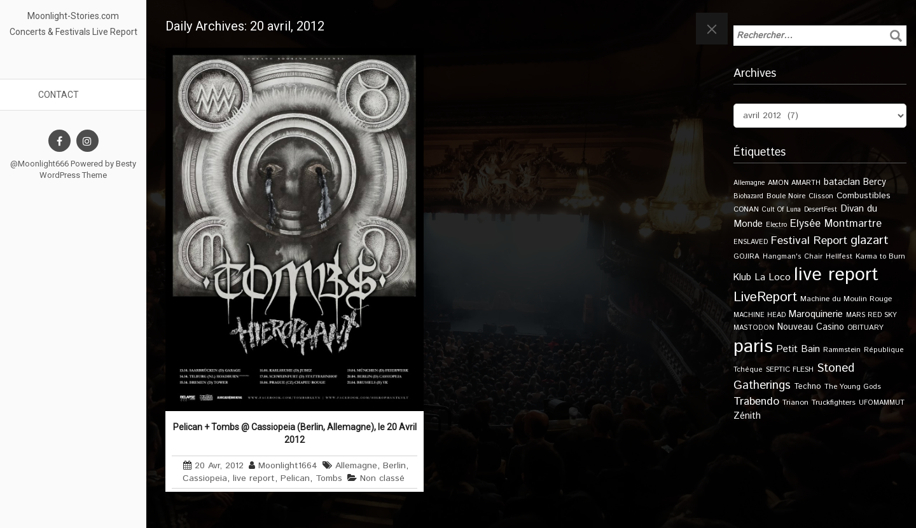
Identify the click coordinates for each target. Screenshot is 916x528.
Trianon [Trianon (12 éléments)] (795, 402)
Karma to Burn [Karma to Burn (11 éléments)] (880, 256)
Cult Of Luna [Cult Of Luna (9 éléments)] (781, 210)
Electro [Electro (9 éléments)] (776, 225)
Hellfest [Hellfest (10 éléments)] (839, 257)
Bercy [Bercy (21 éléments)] (874, 182)
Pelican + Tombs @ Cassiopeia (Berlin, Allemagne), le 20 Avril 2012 (295, 433)
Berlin (394, 465)
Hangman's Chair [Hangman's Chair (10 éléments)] (792, 257)
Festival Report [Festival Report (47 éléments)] (809, 241)
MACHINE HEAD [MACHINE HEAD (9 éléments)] (759, 315)
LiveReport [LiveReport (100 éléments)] (765, 297)
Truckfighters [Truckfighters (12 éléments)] (834, 402)
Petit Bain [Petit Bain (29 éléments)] (798, 349)
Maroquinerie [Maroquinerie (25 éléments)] (816, 314)
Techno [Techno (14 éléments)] (807, 386)
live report (254, 478)
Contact (58, 95)
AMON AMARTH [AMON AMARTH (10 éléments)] (794, 183)
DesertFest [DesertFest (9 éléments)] (820, 210)
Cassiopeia (205, 478)
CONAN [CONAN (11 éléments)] (746, 209)
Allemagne (356, 465)
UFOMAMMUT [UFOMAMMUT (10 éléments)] (882, 403)
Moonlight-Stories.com (73, 16)
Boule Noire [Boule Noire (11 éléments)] (786, 196)
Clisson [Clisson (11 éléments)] (820, 196)
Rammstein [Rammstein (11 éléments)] (842, 349)
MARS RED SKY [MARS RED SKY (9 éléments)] (871, 315)
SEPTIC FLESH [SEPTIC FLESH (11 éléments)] (790, 369)
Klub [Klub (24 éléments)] (742, 277)
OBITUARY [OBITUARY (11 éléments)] (865, 327)
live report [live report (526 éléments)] (836, 275)
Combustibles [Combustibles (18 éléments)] (863, 195)
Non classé (382, 478)
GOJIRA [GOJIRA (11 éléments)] (746, 256)
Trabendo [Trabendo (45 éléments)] (756, 401)
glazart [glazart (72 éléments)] (869, 240)
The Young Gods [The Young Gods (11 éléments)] (852, 386)
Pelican (295, 478)
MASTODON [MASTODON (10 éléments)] (753, 328)
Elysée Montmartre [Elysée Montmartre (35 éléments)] (836, 223)
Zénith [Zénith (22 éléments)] (747, 416)
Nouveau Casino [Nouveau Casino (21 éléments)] (810, 327)
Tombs (329, 478)
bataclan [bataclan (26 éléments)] (842, 182)
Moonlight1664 (287, 465)
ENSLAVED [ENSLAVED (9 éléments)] (750, 242)
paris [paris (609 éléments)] (753, 346)
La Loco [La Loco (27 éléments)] (772, 278)
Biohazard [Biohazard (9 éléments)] (748, 196)
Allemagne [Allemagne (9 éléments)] (749, 183)
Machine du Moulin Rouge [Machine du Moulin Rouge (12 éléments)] (846, 299)
